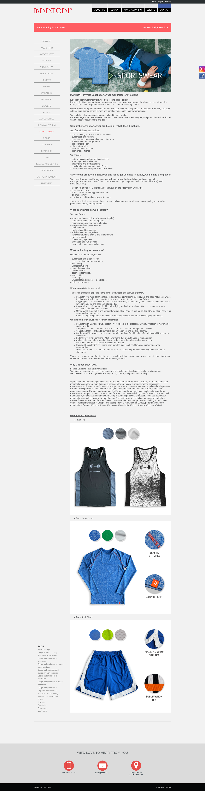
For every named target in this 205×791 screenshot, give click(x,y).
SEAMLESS (46, 151)
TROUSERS (46, 99)
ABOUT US (99, 10)
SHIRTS (46, 86)
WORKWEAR (46, 170)
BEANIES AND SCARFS (46, 164)
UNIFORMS (46, 183)
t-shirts (46, 41)
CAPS (46, 157)
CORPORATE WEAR (47, 177)
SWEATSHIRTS (46, 54)
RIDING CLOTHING (46, 125)
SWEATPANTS (47, 73)
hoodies (47, 61)
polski (154, 2)
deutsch (168, 2)
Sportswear (46, 131)
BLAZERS (46, 106)
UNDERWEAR (46, 144)
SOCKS (46, 138)
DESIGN (114, 10)
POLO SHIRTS (47, 48)
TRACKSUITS (46, 67)
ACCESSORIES (46, 119)
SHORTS (46, 80)
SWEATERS (46, 93)
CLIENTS (151, 10)
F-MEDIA (168, 787)
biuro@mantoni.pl (102, 773)
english (160, 2)
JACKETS (46, 112)
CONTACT (164, 10)
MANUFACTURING (133, 10)
